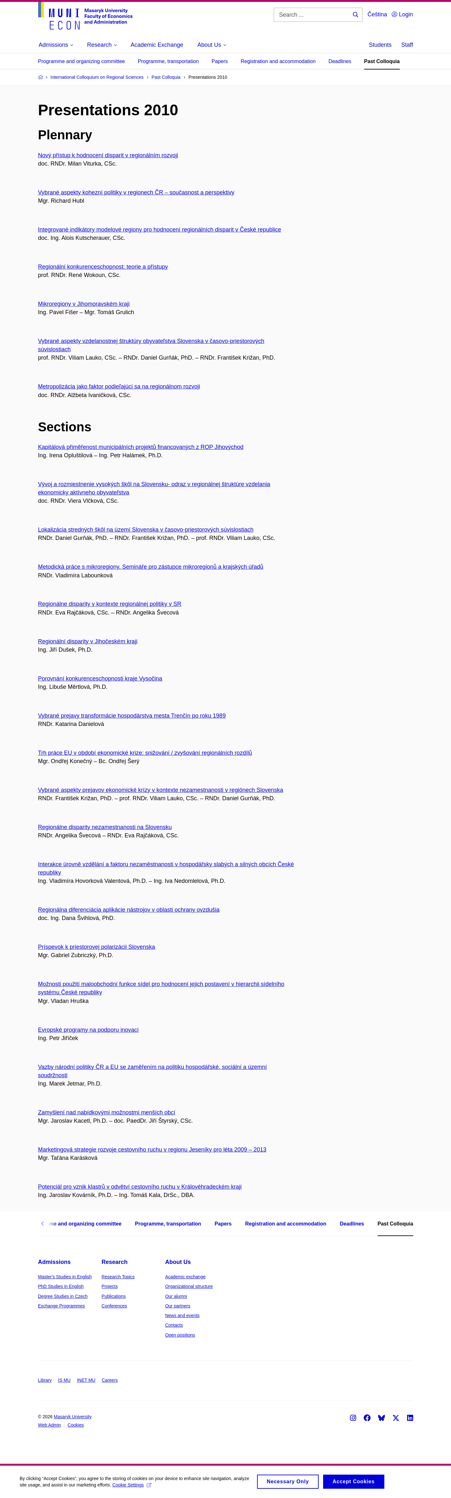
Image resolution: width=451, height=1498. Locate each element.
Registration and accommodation (278, 61)
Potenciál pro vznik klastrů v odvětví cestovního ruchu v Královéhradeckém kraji (140, 1187)
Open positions (180, 1335)
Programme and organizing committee (81, 61)
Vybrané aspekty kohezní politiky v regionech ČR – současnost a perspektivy (136, 192)
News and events (182, 1315)
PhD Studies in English (61, 1286)
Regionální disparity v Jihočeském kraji (88, 641)
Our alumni (176, 1296)
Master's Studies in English (65, 1276)
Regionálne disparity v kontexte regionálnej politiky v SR (109, 604)
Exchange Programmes (61, 1305)
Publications (114, 1296)
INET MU (86, 1380)
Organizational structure (189, 1286)
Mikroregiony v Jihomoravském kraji (84, 304)
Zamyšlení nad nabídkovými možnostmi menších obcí (106, 1112)
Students (380, 45)
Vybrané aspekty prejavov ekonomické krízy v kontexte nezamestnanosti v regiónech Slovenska (160, 790)
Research (115, 1262)
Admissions (54, 1262)
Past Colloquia (382, 61)
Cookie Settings (151, 1485)
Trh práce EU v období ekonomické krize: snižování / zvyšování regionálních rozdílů (145, 753)
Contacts (174, 1325)
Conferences (114, 1305)
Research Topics (118, 1276)
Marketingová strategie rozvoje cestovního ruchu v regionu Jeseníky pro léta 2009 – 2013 (152, 1149)
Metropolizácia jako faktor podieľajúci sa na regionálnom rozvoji (119, 386)
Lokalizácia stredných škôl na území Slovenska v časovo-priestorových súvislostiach (146, 529)
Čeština (377, 14)
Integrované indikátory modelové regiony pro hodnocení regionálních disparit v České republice (159, 229)
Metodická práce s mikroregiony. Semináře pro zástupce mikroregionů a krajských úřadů (150, 567)
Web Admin (49, 1425)
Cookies (76, 1425)
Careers (110, 1380)
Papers (220, 61)
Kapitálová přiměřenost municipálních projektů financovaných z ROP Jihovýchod (141, 447)
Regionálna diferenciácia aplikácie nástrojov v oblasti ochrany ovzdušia (129, 910)
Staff (407, 45)
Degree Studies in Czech (63, 1296)
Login (402, 14)
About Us (178, 1262)
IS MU (64, 1380)
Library (45, 1380)
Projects (110, 1286)
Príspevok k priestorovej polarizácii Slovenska (96, 947)
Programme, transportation (168, 61)
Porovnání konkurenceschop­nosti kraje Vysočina (100, 678)
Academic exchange (185, 1276)
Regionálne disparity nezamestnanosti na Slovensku (105, 827)
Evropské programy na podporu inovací (88, 1030)
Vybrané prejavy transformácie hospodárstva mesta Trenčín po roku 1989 (132, 715)
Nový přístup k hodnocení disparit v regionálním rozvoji (108, 155)
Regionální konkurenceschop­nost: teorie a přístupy (103, 267)
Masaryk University (73, 1416)
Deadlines (340, 61)
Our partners (177, 1305)
